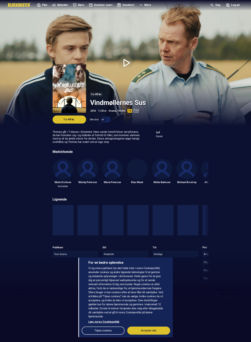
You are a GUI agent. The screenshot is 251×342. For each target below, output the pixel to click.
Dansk (159, 136)
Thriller (121, 110)
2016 (93, 110)
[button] (145, 5)
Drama (112, 110)
